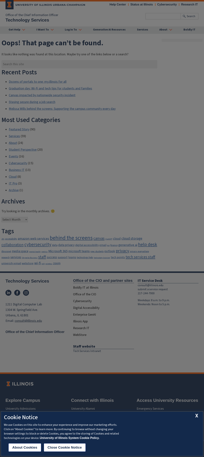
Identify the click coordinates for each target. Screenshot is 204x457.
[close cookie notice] (196, 416)
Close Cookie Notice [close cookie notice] (65, 447)
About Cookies (24, 447)
